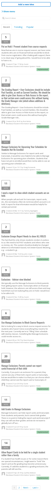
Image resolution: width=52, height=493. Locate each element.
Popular (30, 27)
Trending (18, 27)
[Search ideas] (26, 18)
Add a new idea (26, 4)
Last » (35, 487)
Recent (6, 27)
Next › (26, 487)
